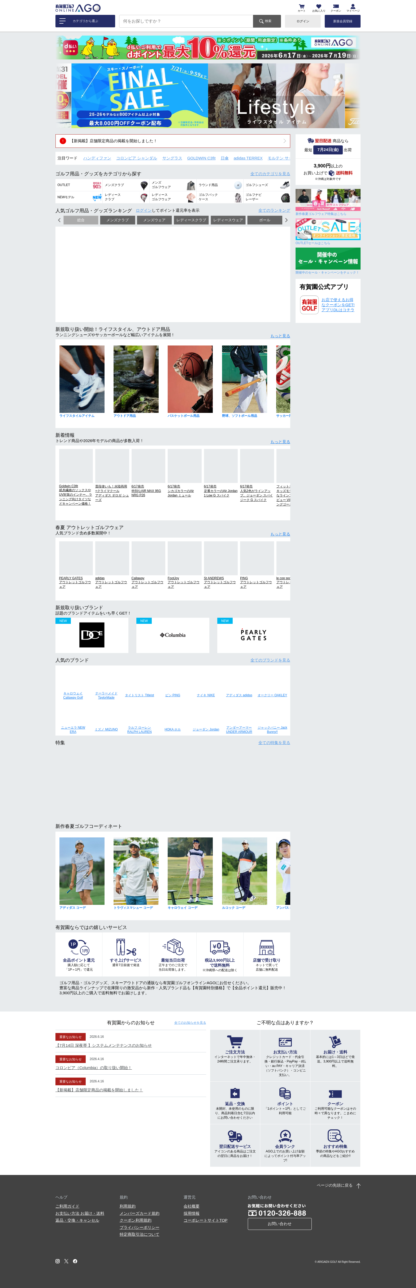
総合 (81, 220)
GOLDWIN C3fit (201, 158)
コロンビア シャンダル (136, 158)
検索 (268, 21)
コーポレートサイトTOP (206, 1220)
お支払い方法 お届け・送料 (79, 1213)
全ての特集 (274, 742)
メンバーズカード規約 (139, 1213)
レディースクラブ (191, 220)
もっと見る (280, 336)
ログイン (303, 21)
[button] (63, 95)
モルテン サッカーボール (290, 158)
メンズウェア (154, 220)
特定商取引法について (139, 1234)
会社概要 (192, 1206)
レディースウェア (228, 220)
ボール (264, 220)
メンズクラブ (117, 220)
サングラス (172, 158)
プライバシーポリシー (139, 1227)
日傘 (225, 158)
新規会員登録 (342, 21)
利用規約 (128, 1206)
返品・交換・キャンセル (77, 1220)
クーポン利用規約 (135, 1220)
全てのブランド (270, 660)
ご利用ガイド (67, 1206)
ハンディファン (97, 158)
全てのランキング (274, 210)
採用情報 (192, 1213)
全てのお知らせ (190, 1023)
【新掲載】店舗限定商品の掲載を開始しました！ (113, 141)
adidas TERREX (248, 158)
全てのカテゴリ (270, 173)
